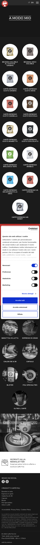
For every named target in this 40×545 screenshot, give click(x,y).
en (32, 3)
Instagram (7, 481)
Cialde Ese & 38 (7, 496)
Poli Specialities (7, 503)
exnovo (9, 542)
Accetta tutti (20, 300)
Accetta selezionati (20, 307)
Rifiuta (20, 314)
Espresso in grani (7, 494)
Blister (4, 500)
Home (5, 4)
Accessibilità (6, 510)
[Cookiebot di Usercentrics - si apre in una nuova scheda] (28, 229)
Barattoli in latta (7, 492)
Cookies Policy (26, 510)
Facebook (3, 481)
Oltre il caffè (6, 505)
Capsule (4, 498)
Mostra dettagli (27, 293)
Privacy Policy (15, 510)
